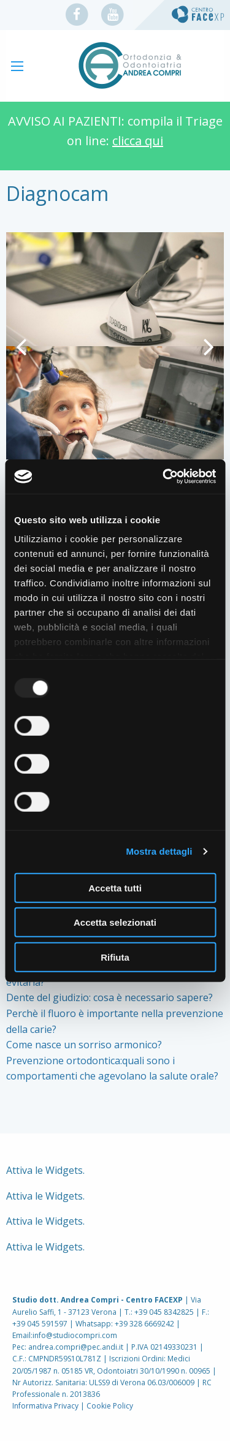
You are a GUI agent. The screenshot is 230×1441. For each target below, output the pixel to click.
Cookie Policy (109, 1406)
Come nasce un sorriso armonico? (84, 1044)
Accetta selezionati (115, 922)
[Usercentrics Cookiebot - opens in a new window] (164, 477)
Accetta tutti (115, 887)
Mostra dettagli (159, 851)
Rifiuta (115, 956)
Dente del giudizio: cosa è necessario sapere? (109, 997)
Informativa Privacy (45, 1406)
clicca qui (137, 140)
